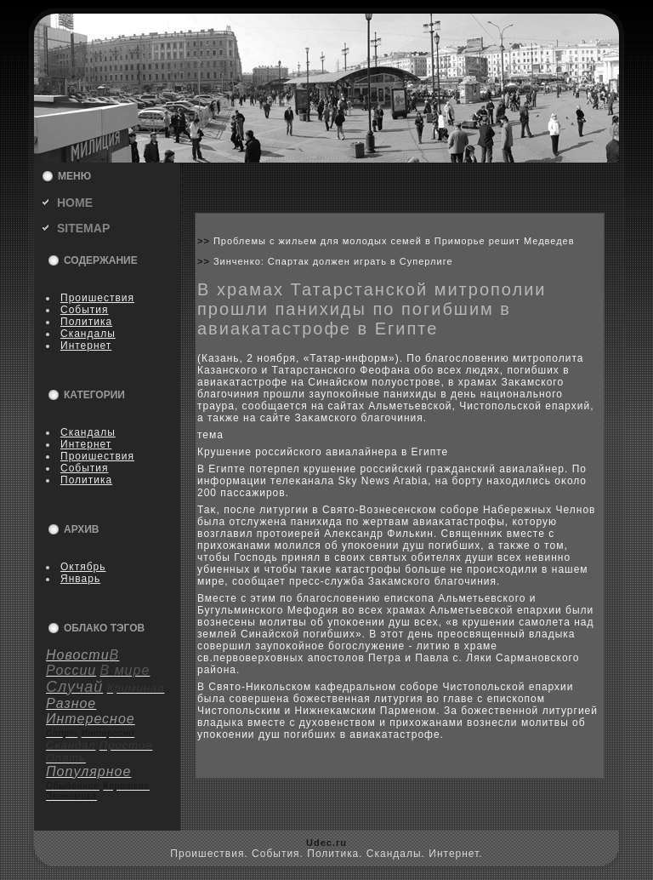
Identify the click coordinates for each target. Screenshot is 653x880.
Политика (86, 322)
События (84, 310)
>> (205, 241)
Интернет (85, 345)
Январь (80, 579)
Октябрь (83, 567)
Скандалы (88, 334)
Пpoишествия (97, 298)
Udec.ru (326, 842)
